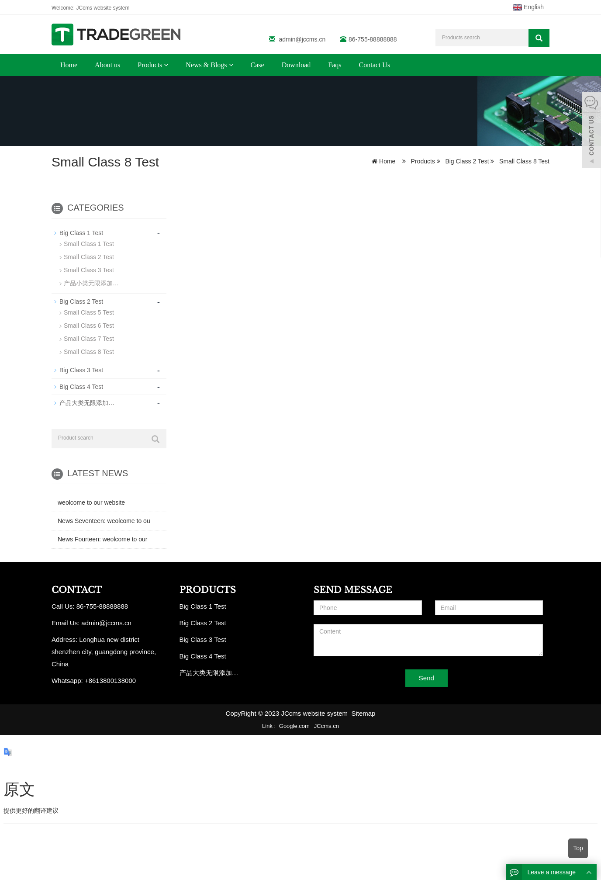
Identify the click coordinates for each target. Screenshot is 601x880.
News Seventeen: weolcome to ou (104, 520)
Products (153, 65)
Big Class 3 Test (81, 370)
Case (257, 65)
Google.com (294, 725)
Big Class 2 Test (467, 161)
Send (426, 678)
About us (107, 65)
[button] (166, 65)
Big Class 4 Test (81, 386)
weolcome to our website (91, 502)
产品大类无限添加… (86, 402)
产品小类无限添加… (91, 283)
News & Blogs (209, 65)
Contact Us (374, 65)
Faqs (334, 65)
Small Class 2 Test (89, 256)
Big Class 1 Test (81, 232)
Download (296, 65)
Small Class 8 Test (523, 161)
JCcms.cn (326, 725)
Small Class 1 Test (89, 243)
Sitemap (363, 713)
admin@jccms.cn (302, 39)
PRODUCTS (208, 589)
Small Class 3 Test (89, 270)
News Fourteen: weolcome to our (102, 538)
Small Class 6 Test (89, 325)
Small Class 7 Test (89, 338)
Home (68, 65)
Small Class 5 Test (89, 312)
